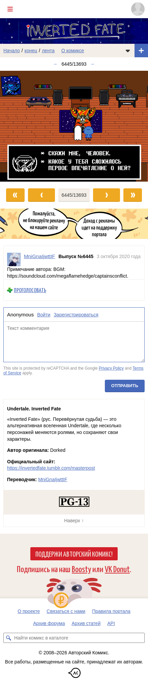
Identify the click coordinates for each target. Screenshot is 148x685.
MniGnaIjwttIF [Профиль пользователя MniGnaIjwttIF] (39, 256)
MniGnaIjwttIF (52, 479)
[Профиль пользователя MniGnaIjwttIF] (14, 259)
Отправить (124, 385)
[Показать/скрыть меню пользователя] (138, 9)
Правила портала (111, 611)
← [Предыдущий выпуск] (56, 64)
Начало (11, 50)
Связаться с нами (66, 611)
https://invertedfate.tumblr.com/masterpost (51, 468)
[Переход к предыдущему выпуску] (18, 126)
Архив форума (49, 623)
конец (31, 50)
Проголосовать (30, 289)
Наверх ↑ (74, 520)
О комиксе (72, 50)
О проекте (29, 611)
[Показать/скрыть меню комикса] (128, 50)
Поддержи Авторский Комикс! (74, 553)
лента (48, 50)
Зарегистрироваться (76, 314)
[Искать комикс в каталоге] (8, 638)
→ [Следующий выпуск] (92, 64)
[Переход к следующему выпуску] (74, 126)
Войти (43, 314)
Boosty (81, 568)
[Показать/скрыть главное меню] (10, 9)
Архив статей (86, 623)
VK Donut (117, 568)
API (111, 623)
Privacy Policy (111, 368)
